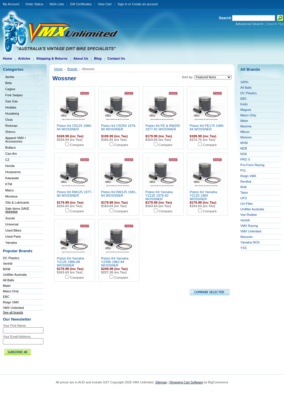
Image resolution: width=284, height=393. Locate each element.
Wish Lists (57, 4)
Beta (22, 83)
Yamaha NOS (250, 242)
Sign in (122, 4)
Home (58, 69)
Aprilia (22, 77)
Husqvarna (22, 172)
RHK (243, 187)
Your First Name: (15, 325)
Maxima (245, 126)
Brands (72, 69)
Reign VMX (11, 302)
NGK (243, 154)
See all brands (13, 312)
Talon (244, 192)
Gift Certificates (80, 4)
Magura (245, 109)
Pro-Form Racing (252, 165)
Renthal (245, 181)
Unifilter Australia (15, 274)
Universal (22, 225)
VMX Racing (249, 225)
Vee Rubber (248, 214)
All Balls (8, 280)
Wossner (246, 237)
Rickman (22, 126)
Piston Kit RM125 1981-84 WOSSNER (119, 193)
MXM (6, 269)
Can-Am (22, 154)
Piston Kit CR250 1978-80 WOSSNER (118, 127)
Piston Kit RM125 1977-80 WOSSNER (74, 193)
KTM (22, 184)
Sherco (22, 132)
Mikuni (244, 132)
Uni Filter (246, 203)
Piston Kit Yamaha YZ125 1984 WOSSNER (203, 195)
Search (225, 18)
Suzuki (22, 218)
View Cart (105, 4)
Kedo (244, 104)
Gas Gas (22, 101)
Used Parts (13, 236)
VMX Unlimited (13, 308)
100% (244, 82)
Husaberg (22, 114)
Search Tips (275, 24)
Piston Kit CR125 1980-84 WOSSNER (74, 127)
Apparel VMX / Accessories (22, 139)
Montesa (22, 197)
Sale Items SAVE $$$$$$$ (17, 210)
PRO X (245, 159)
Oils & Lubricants (17, 202)
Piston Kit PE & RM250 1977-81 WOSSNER (162, 127)
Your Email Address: (17, 336)
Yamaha (22, 243)
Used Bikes (13, 230)
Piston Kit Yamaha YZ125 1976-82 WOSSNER (159, 195)
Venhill (7, 263)
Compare (77, 145)
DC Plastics (11, 258)
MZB (243, 148)
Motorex (246, 137)
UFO (243, 198)
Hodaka (22, 108)
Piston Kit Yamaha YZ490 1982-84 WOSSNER (114, 262)
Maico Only (11, 291)
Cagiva (22, 89)
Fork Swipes (14, 95)
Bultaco (22, 148)
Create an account (145, 4)
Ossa (22, 120)
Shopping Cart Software (186, 382)
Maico (22, 191)
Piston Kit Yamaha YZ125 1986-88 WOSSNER (70, 262)
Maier (7, 285)
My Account (11, 4)
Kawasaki (22, 178)
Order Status (34, 4)
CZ (22, 160)
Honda (22, 166)
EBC (6, 296)
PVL (243, 170)
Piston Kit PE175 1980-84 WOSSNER (207, 127)
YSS (243, 248)
